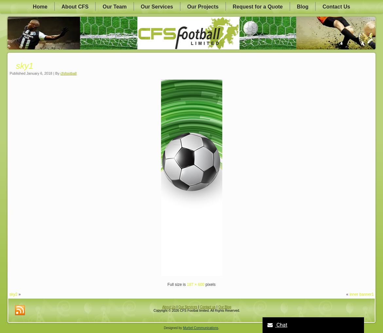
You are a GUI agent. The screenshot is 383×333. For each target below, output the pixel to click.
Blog (303, 6)
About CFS (75, 6)
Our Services (157, 6)
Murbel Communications (200, 328)
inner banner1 (362, 294)
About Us (169, 307)
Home (40, 6)
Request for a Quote (258, 6)
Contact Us (336, 6)
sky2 (13, 294)
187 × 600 (196, 284)
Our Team (114, 6)
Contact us (208, 307)
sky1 (24, 66)
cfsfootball (69, 73)
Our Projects (203, 6)
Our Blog (224, 307)
